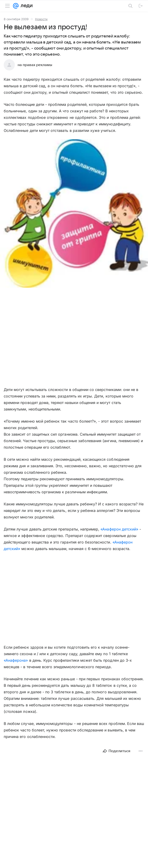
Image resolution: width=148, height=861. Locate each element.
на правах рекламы (35, 65)
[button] (74, 214)
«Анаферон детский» (119, 529)
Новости (41, 19)
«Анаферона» (16, 660)
